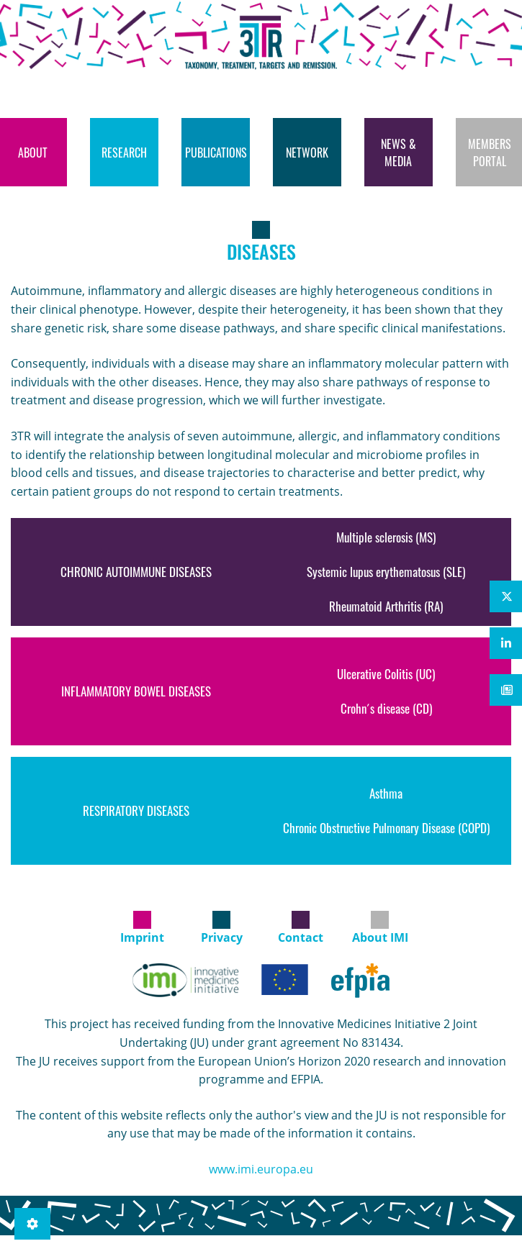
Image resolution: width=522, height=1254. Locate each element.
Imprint (142, 937)
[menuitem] (124, 152)
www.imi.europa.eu (261, 1169)
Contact (300, 937)
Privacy (222, 937)
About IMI (380, 937)
